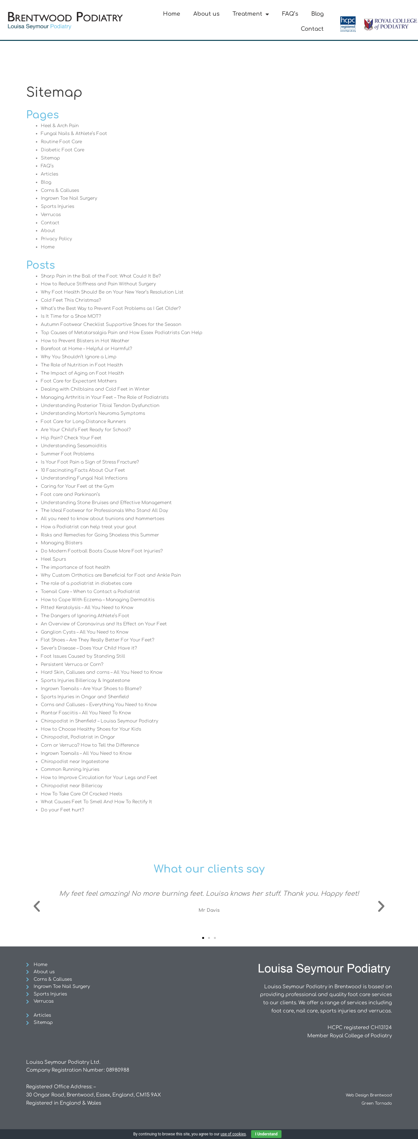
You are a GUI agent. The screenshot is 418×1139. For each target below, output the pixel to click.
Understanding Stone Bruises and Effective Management (112, 502)
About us (206, 14)
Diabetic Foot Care (64, 150)
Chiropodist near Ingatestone (78, 761)
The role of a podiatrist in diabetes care (90, 583)
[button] (36, 906)
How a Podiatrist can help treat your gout (94, 527)
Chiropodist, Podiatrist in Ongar (81, 737)
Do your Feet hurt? (64, 810)
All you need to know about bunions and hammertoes (109, 518)
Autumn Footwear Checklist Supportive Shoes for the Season (117, 324)
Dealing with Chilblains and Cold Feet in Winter (99, 389)
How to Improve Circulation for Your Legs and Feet (104, 777)
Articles (50, 174)
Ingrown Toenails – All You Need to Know (90, 753)
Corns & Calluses (62, 190)
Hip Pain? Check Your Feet (74, 438)
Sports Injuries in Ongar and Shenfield (89, 697)
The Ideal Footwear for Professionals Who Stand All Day (110, 510)
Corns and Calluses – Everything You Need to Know (104, 704)
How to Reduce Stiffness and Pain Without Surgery (104, 284)
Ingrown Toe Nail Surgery (72, 198)
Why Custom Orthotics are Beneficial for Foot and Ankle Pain (117, 575)
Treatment (251, 14)
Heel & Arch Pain (61, 125)
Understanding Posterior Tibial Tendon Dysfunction (105, 405)
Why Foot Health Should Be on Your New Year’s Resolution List (118, 292)
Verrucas (52, 214)
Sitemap (51, 158)
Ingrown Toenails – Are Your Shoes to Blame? (96, 688)
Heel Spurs (55, 559)
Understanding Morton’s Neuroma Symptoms (98, 413)
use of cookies (233, 1134)
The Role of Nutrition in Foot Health (85, 365)
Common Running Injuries (73, 769)
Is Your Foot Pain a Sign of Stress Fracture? (94, 462)
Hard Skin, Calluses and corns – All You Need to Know (107, 672)
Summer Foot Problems (70, 454)
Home (171, 14)
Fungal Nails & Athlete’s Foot (76, 133)
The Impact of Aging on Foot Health (85, 373)
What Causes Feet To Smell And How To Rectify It (101, 802)
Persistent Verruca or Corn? (75, 664)
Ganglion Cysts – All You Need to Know (88, 632)
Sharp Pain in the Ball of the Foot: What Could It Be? (105, 276)
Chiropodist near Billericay (74, 786)
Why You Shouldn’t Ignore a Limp (82, 357)
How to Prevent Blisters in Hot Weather (89, 341)
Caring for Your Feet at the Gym (80, 486)
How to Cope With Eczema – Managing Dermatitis (102, 600)
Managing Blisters (63, 543)
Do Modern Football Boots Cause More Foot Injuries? (107, 551)
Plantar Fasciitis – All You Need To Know (90, 713)
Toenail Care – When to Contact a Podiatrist (95, 591)
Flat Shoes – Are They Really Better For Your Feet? (102, 640)
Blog (317, 14)
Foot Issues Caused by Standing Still (86, 656)
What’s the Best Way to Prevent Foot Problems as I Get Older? (116, 308)
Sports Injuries (59, 206)
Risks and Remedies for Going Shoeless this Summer (105, 535)
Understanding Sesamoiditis (77, 446)
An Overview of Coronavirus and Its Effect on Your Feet (109, 624)
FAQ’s (290, 14)
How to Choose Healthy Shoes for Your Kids (95, 729)
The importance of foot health (78, 567)
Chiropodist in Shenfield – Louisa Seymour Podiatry (105, 721)
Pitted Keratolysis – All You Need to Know (91, 607)
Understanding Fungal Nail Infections (88, 478)
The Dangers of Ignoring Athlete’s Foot (89, 616)
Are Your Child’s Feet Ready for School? (90, 430)
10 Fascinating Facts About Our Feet (86, 470)
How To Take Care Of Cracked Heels (85, 794)
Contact (312, 29)
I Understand (266, 1134)
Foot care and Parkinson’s (73, 494)
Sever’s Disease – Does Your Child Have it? (93, 648)
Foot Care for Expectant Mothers (82, 381)
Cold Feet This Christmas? (73, 300)
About (48, 230)
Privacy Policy (57, 239)
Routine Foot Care (63, 141)
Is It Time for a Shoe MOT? (73, 316)
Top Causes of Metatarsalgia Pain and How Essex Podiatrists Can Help (129, 332)
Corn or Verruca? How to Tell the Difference (95, 745)
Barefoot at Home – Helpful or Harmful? (90, 348)
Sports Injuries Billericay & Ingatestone (89, 680)
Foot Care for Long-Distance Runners (87, 421)
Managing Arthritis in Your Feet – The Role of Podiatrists (110, 397)
